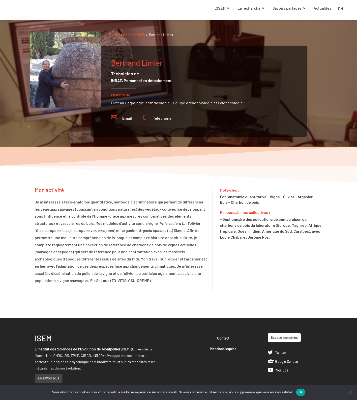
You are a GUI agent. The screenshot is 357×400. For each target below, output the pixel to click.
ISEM (43, 338)
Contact (223, 338)
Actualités (322, 8)
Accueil (114, 34)
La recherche (251, 8)
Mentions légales (223, 349)
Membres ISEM (134, 34)
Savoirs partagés (288, 8)
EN (340, 8)
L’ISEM (221, 8)
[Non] (350, 392)
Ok (300, 392)
